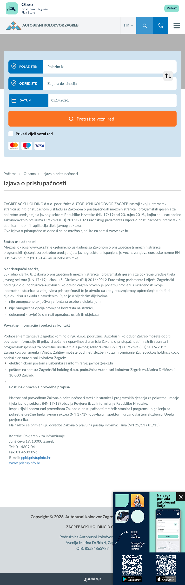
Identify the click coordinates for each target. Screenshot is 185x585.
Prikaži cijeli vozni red (34, 134)
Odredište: (28, 83)
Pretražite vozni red (95, 119)
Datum (25, 100)
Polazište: (28, 66)
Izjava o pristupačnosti (60, 174)
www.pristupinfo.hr (24, 463)
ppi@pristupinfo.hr (35, 458)
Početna (10, 174)
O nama (30, 174)
